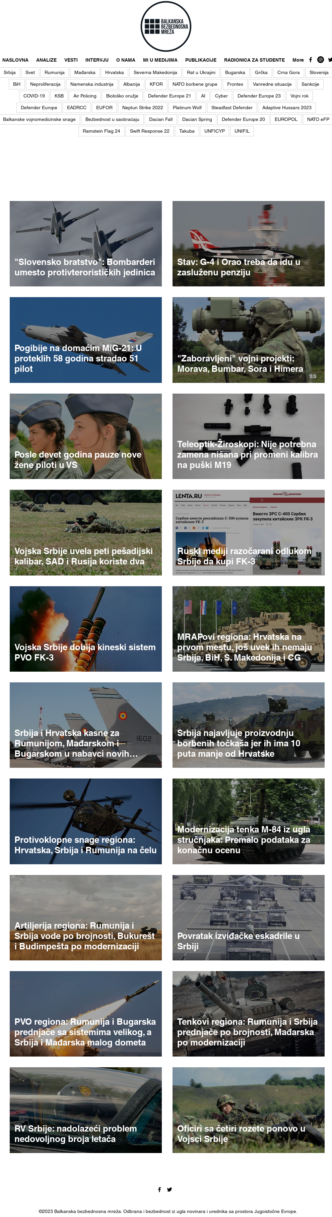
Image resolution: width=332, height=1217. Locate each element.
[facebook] (310, 59)
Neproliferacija (45, 84)
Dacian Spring (197, 119)
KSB (59, 95)
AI (203, 95)
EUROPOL (286, 119)
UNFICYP (214, 131)
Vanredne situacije (272, 84)
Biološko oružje (122, 95)
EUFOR (104, 107)
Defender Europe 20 (243, 119)
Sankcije (310, 84)
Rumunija (55, 72)
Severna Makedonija (155, 72)
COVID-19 (34, 95)
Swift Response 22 (150, 131)
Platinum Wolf (187, 107)
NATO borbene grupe (195, 84)
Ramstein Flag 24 (101, 131)
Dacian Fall (161, 119)
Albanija (131, 84)
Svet (30, 72)
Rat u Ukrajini (201, 72)
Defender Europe (39, 107)
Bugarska (235, 72)
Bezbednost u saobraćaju (112, 119)
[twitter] (169, 1189)
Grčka (261, 72)
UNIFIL (242, 131)
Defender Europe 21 (169, 95)
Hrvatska (114, 72)
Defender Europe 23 (259, 95)
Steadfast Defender (232, 107)
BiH (16, 84)
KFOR (156, 84)
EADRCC (76, 107)
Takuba (187, 131)
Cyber (221, 95)
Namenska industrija (92, 84)
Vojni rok (299, 95)
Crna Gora (288, 72)
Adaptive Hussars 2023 (287, 107)
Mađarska (84, 72)
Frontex (235, 84)
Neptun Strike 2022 (142, 107)
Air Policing (84, 95)
